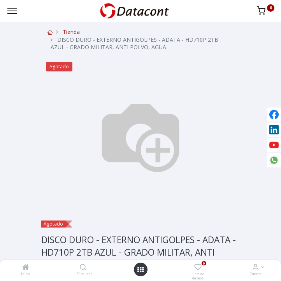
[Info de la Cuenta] (255, 267)
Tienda (71, 32)
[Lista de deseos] (198, 267)
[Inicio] (25, 267)
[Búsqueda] (83, 267)
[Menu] (12, 11)
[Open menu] (140, 269)
